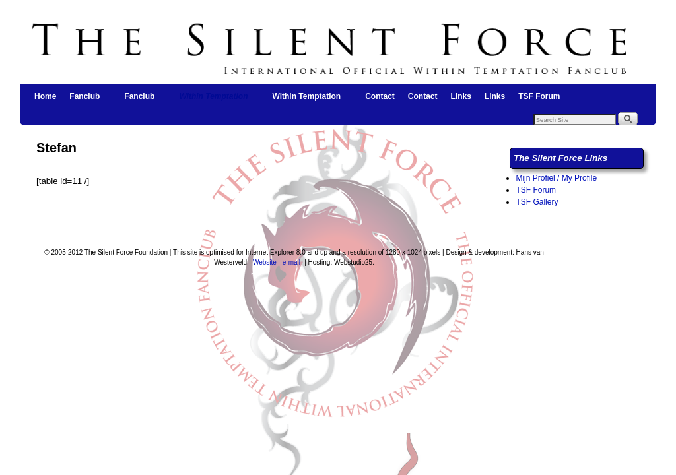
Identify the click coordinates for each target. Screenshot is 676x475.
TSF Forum (539, 96)
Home (45, 96)
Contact (380, 96)
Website (265, 262)
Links (460, 96)
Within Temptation (213, 100)
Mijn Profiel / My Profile (556, 178)
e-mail (291, 262)
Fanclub (85, 100)
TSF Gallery (537, 201)
